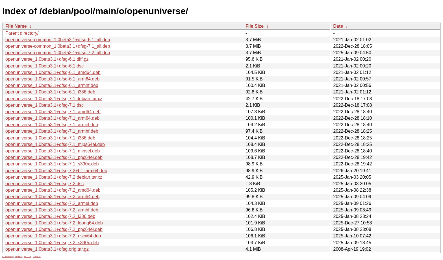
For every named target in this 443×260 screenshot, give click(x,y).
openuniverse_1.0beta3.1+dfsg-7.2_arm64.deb (52, 196)
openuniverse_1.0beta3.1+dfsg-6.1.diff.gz (47, 59)
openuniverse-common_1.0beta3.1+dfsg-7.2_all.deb (57, 52)
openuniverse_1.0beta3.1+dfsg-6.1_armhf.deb (51, 85)
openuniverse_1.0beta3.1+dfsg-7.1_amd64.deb (53, 111)
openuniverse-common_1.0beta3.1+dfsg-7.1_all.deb (57, 46)
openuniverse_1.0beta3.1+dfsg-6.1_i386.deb (50, 91)
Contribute (7, 256)
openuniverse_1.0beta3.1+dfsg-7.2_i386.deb (50, 216)
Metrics (18, 256)
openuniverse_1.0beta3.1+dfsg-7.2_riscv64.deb (53, 235)
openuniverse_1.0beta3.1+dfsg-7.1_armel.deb (51, 124)
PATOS (27, 256)
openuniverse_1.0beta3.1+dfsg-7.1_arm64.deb (52, 118)
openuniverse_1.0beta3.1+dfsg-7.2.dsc (44, 183)
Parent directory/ (21, 33)
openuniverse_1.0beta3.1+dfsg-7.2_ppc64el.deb (54, 229)
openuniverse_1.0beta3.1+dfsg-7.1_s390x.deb (52, 163)
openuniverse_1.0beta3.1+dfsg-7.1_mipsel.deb (52, 150)
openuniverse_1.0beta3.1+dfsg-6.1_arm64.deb (52, 79)
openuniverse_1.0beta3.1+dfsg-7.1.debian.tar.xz (53, 98)
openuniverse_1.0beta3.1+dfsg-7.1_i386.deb (50, 138)
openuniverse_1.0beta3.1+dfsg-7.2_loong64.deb (54, 222)
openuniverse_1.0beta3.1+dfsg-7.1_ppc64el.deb (54, 157)
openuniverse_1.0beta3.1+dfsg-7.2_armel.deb (51, 203)
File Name (16, 26)
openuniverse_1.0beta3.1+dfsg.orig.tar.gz (47, 249)
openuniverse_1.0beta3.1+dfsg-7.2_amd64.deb (53, 190)
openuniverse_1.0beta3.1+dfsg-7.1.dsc (44, 105)
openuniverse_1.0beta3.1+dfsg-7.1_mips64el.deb (55, 144)
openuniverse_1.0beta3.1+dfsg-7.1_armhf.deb (51, 131)
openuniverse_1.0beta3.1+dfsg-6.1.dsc (44, 66)
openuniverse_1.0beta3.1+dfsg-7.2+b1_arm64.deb (56, 170)
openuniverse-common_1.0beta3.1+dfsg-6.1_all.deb (57, 39)
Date (338, 26)
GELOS (37, 256)
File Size (255, 26)
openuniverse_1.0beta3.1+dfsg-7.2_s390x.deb (52, 242)
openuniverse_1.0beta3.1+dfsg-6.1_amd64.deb (53, 72)
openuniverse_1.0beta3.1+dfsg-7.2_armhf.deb (51, 209)
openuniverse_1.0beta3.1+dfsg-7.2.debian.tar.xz (53, 177)
